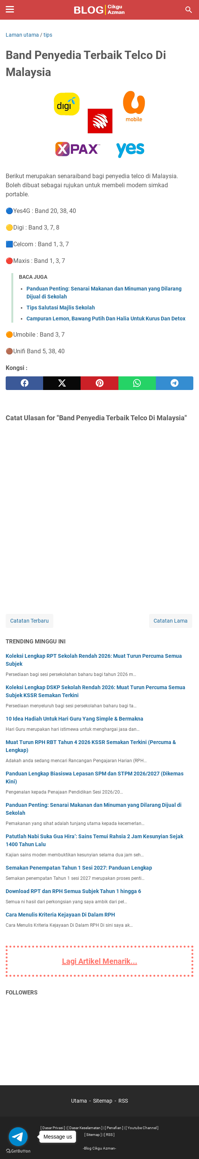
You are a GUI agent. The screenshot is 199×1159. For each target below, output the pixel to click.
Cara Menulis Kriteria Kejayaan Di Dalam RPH (60, 915)
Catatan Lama (171, 621)
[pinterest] (99, 383)
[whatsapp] (137, 383)
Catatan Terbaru (29, 621)
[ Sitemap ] (93, 1134)
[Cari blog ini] (188, 9)
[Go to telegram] (18, 1136)
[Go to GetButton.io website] (18, 1151)
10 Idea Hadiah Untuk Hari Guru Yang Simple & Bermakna (74, 719)
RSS (123, 1101)
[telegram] (174, 383)
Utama (79, 1101)
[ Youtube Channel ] (142, 1127)
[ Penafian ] (114, 1127)
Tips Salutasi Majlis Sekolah (60, 308)
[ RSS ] (109, 1134)
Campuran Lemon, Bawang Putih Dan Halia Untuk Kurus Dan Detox (105, 318)
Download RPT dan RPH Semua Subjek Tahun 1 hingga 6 (73, 891)
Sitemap (102, 1101)
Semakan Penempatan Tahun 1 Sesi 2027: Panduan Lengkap (79, 868)
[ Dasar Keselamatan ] (85, 1127)
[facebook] (24, 383)
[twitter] (62, 383)
